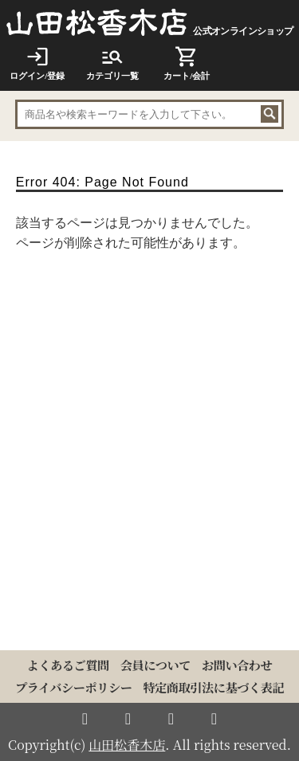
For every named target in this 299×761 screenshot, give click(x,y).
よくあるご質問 (68, 665)
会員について (155, 665)
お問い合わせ (237, 665)
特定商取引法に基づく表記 (213, 687)
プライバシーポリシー (73, 687)
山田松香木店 (127, 745)
